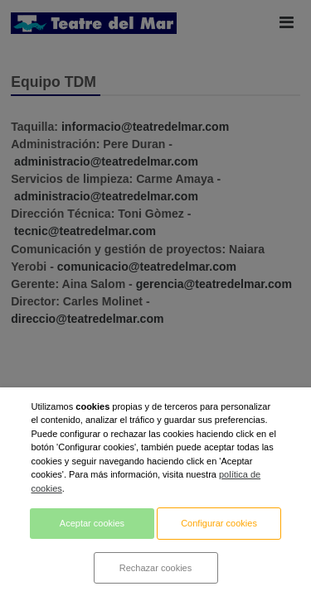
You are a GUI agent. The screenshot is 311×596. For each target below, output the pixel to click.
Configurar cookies (219, 523)
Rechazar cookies (155, 568)
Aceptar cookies (92, 523)
